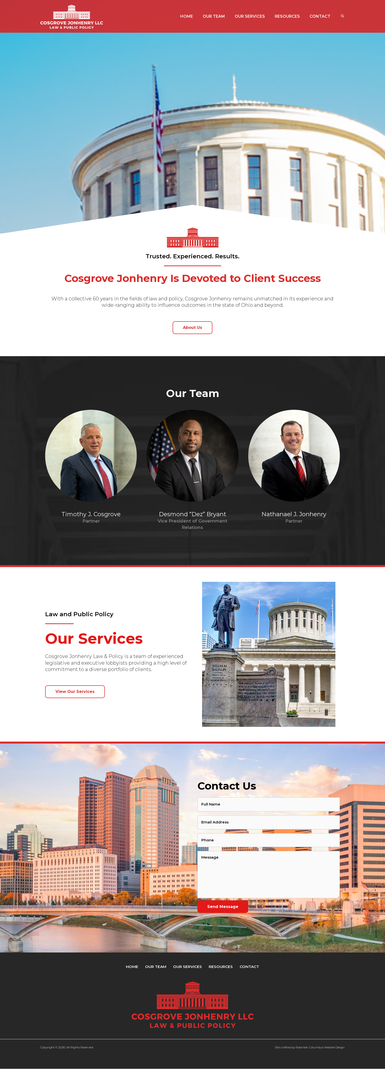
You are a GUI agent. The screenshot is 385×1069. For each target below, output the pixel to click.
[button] (342, 16)
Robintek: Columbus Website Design (319, 1047)
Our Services (187, 966)
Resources (218, 966)
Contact (245, 966)
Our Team (157, 966)
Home (135, 966)
